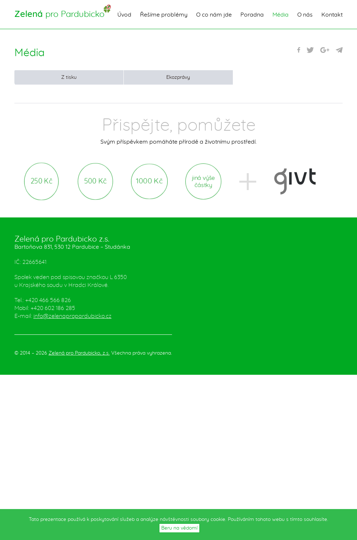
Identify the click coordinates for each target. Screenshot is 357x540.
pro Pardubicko (59, 14)
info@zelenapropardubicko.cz (72, 316)
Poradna (252, 15)
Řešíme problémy (163, 15)
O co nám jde (214, 15)
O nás (305, 15)
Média (280, 15)
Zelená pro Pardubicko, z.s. (79, 353)
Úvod (124, 15)
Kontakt (332, 15)
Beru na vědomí (179, 528)
